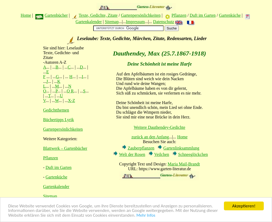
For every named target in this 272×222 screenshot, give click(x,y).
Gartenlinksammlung (181, 148)
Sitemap (111, 21)
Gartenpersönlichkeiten (140, 15)
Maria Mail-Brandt (184, 164)
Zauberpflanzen (141, 148)
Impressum (135, 21)
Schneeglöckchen (193, 154)
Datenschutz (163, 21)
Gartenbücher (56, 15)
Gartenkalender (89, 21)
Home (26, 15)
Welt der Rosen (132, 154)
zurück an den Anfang (150, 137)
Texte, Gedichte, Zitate (98, 15)
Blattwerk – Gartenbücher (65, 148)
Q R (70, 91)
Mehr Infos (146, 216)
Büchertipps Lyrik (58, 119)
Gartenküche (230, 15)
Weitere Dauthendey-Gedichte (159, 127)
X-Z (71, 100)
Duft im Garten (203, 15)
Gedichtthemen (56, 110)
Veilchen (161, 154)
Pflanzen (179, 15)
